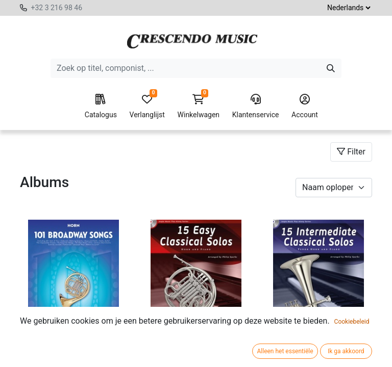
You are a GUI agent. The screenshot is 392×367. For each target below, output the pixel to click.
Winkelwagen (199, 106)
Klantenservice (255, 106)
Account (304, 106)
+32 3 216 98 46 (56, 8)
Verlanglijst (147, 106)
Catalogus (101, 106)
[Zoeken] (330, 68)
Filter (351, 151)
